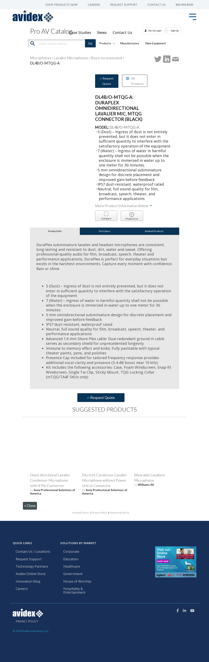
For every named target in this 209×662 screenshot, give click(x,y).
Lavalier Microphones (71, 58)
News (102, 32)
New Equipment (156, 43)
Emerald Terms (80, 512)
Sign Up (175, 30)
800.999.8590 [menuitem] (184, 5)
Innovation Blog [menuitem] (28, 581)
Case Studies (80, 32)
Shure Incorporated (106, 58)
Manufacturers (129, 43)
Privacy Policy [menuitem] (27, 621)
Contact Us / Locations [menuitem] (33, 552)
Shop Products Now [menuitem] (62, 5)
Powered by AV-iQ (119, 512)
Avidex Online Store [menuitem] (31, 574)
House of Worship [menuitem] (77, 581)
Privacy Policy (99, 512)
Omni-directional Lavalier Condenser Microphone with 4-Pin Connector (50, 480)
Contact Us (122, 32)
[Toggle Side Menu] (192, 16)
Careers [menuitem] (94, 5)
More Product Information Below (124, 205)
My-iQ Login (154, 30)
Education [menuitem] (70, 559)
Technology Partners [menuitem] (32, 567)
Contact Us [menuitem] (156, 5)
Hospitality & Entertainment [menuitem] (74, 591)
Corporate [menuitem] (71, 552)
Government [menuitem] (72, 574)
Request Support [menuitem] (123, 5)
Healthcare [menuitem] (71, 567)
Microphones (40, 58)
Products (106, 43)
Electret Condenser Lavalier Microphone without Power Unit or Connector (104, 480)
